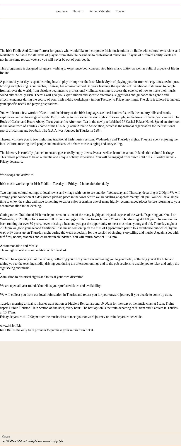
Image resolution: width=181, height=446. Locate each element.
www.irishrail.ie (10, 326)
